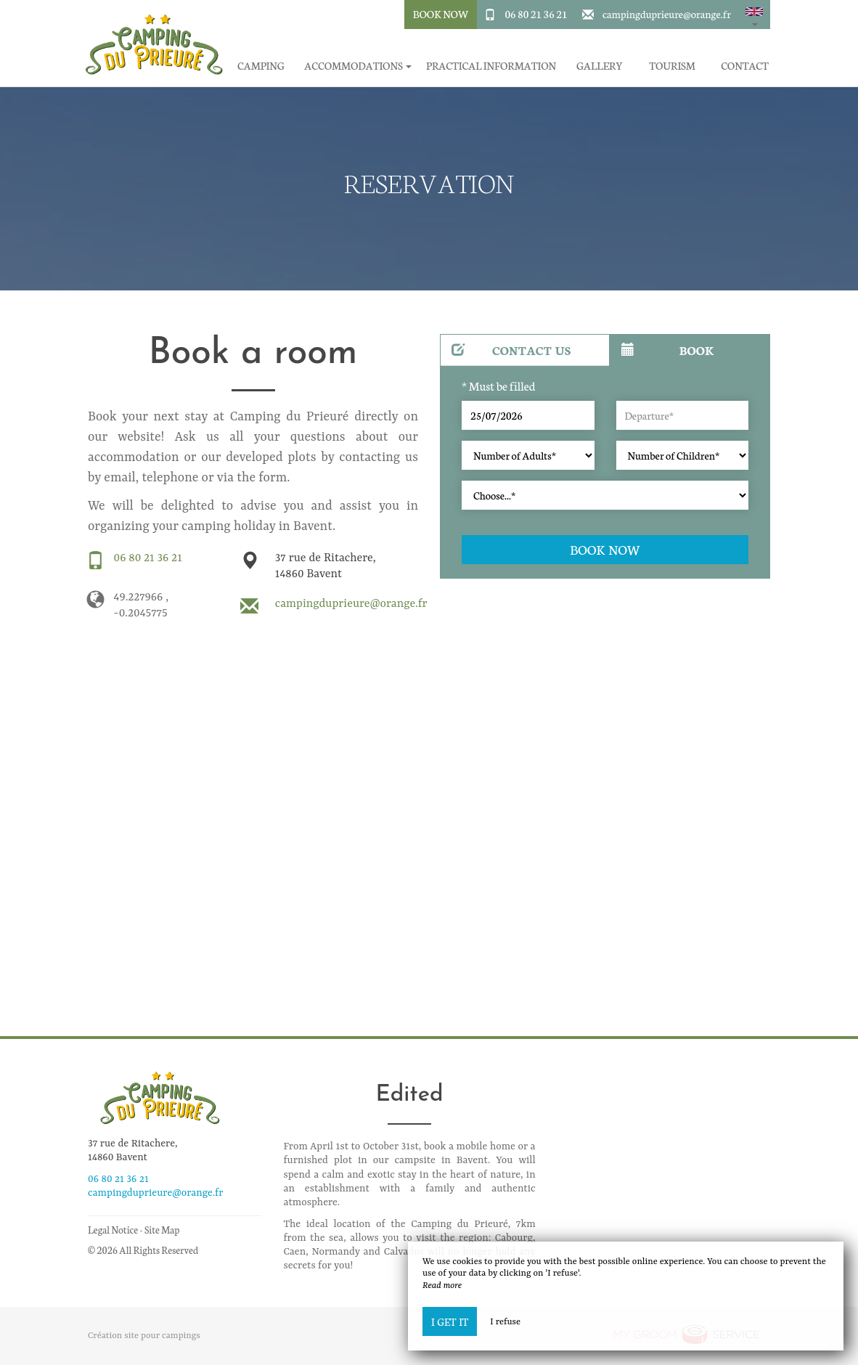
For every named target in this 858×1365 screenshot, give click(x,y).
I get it (449, 1321)
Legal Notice (113, 1229)
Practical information (491, 66)
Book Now (441, 14)
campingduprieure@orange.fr (666, 14)
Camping (261, 66)
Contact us (511, 349)
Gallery (599, 66)
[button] (754, 14)
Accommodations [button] (358, 66)
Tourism (672, 66)
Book (667, 349)
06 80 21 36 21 (535, 14)
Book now (605, 549)
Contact (745, 66)
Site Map (162, 1229)
